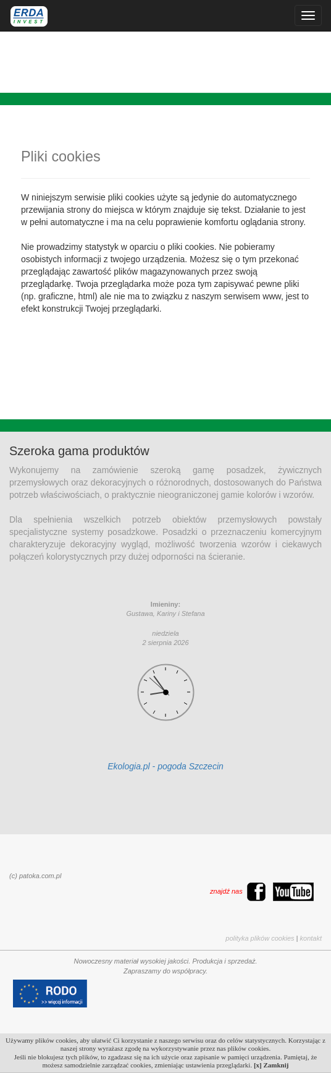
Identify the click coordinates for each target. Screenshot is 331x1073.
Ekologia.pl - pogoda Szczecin (165, 766)
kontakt (311, 938)
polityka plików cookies (259, 938)
